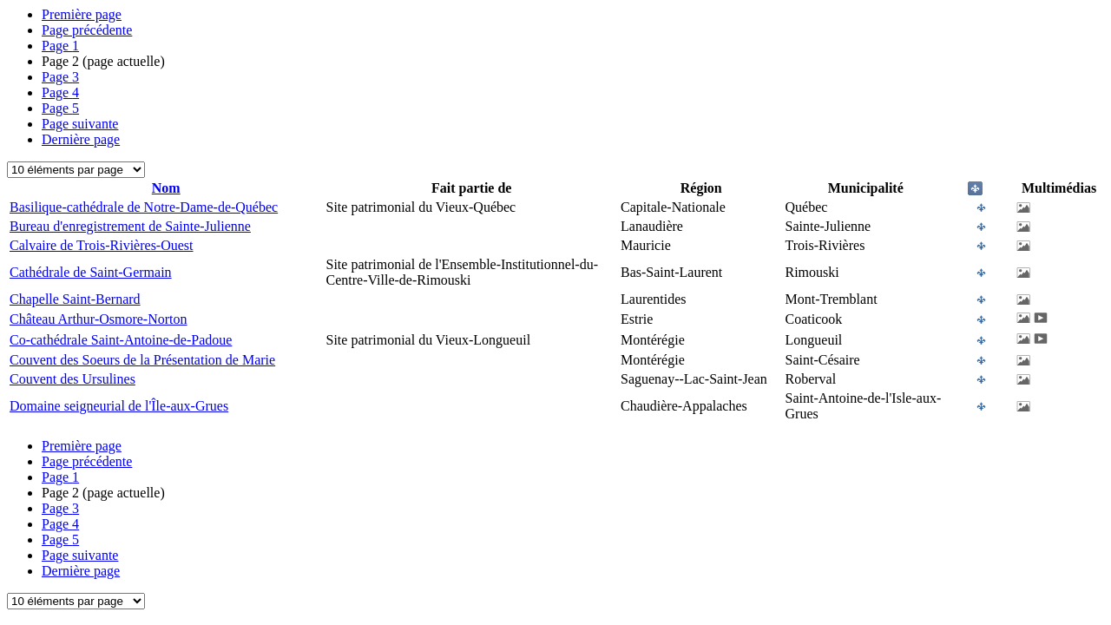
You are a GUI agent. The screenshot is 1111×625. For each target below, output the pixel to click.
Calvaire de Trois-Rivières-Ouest (102, 245)
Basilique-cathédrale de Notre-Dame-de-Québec (144, 207)
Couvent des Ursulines (72, 379)
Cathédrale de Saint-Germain (91, 272)
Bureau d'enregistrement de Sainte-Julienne (130, 226)
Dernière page (81, 139)
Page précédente (87, 30)
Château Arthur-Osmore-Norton (98, 319)
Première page (82, 14)
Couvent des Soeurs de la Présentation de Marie (142, 359)
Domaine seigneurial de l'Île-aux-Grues (119, 405)
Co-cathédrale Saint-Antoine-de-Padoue (121, 339)
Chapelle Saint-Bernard (75, 299)
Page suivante (80, 123)
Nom (166, 188)
